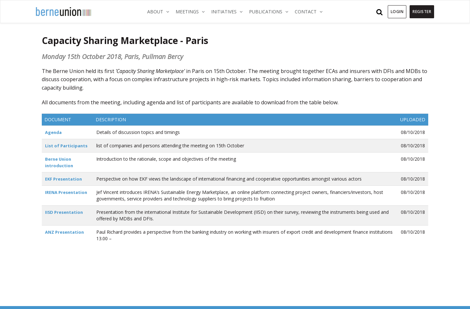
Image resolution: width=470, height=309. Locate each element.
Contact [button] (310, 11)
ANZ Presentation (66, 232)
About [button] (159, 11)
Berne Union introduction (59, 162)
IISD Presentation (65, 212)
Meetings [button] (192, 11)
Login (397, 11)
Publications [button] (270, 11)
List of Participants (68, 145)
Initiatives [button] (228, 11)
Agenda (54, 132)
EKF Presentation (65, 179)
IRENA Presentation (68, 192)
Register (422, 11)
